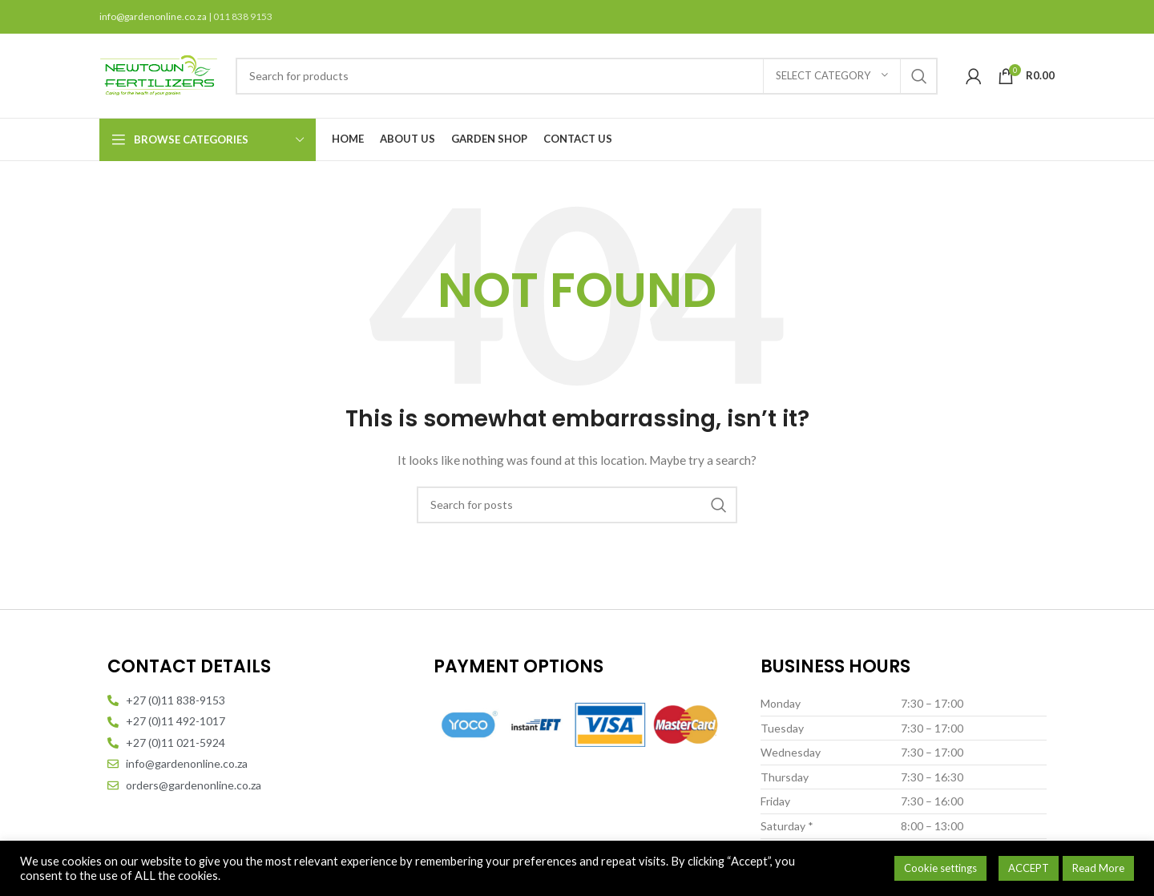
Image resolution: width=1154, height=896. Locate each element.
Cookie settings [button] (940, 868)
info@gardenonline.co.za (153, 16)
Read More (1098, 868)
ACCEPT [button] (1028, 868)
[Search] (587, 76)
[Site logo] (159, 74)
